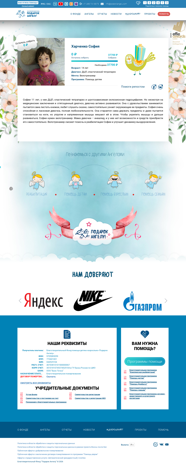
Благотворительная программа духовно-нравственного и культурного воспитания (147, 396)
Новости (116, 14)
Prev (20, 300)
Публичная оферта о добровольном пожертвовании (40, 451)
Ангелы (89, 14)
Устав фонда (31, 394)
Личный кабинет (28, 6)
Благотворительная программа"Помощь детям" (143, 377)
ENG (49, 4)
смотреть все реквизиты (35, 382)
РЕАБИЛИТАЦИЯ (37, 195)
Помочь (164, 14)
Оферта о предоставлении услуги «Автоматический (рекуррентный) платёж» (51, 458)
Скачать (51, 376)
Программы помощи (144, 361)
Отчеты (102, 14)
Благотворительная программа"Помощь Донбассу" (143, 383)
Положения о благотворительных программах (46, 402)
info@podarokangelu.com (116, 4)
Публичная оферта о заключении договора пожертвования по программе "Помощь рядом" (57, 454)
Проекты (149, 14)
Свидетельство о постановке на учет (42, 398)
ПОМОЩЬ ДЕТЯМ (75, 195)
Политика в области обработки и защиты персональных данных (46, 443)
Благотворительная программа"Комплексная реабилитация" (143, 371)
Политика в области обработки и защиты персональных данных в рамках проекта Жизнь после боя (62, 447)
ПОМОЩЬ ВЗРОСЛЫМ (114, 195)
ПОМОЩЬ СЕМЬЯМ (153, 195)
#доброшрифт (133, 14)
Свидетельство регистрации (87, 394)
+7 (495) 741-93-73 (91, 4)
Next (166, 300)
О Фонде (75, 14)
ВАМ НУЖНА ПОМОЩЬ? (28, 3)
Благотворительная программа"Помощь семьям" (143, 389)
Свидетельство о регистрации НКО (90, 398)
